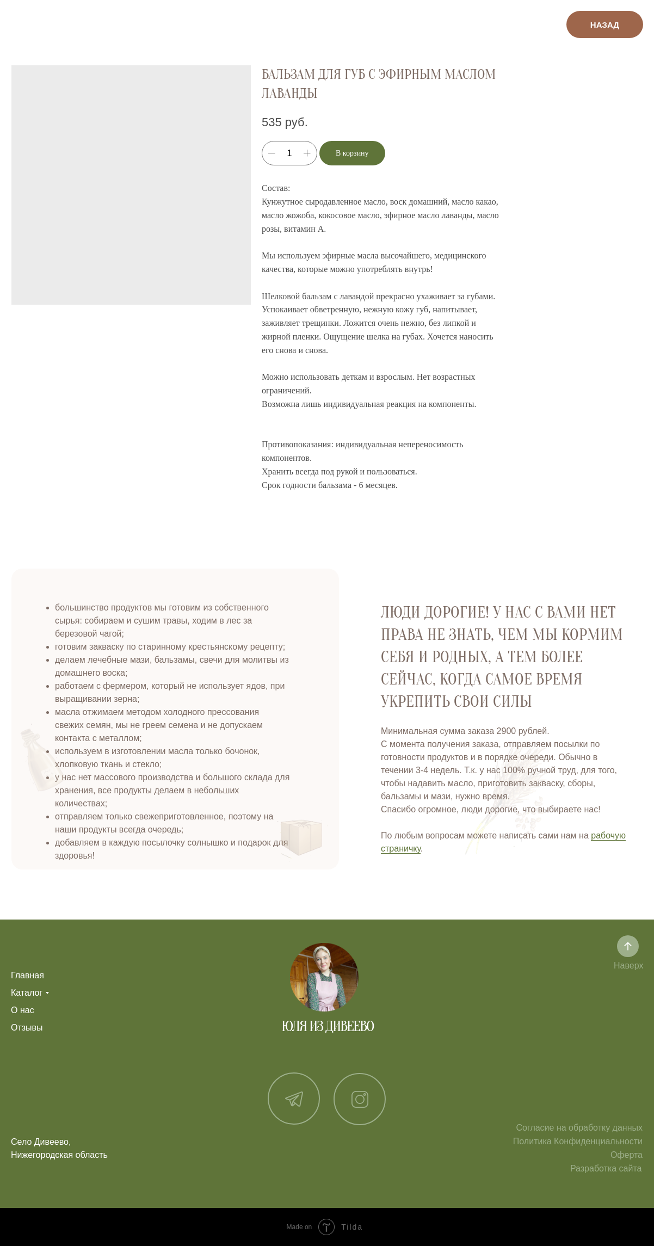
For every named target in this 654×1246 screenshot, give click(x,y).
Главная (27, 975)
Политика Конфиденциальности (578, 1141)
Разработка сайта (606, 1168)
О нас (22, 1010)
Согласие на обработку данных (579, 1127)
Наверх (628, 965)
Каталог (26, 992)
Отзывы (27, 1027)
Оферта (626, 1154)
